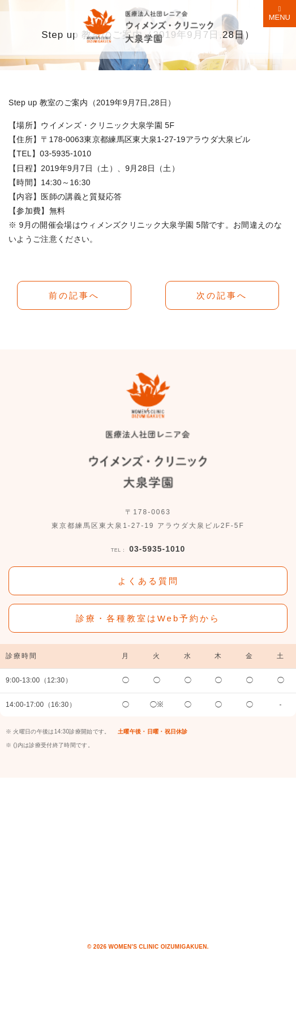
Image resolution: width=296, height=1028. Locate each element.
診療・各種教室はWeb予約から (148, 618)
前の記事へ (74, 295)
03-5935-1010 (148, 549)
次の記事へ (221, 295)
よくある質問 (148, 581)
